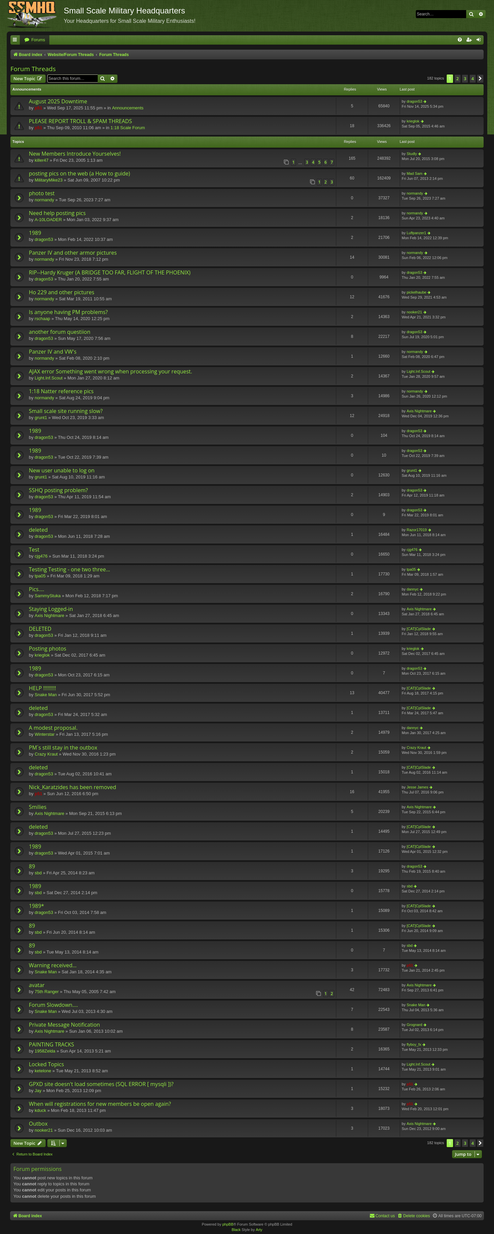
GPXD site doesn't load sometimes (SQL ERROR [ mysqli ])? (101, 1084)
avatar (37, 985)
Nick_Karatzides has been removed (72, 787)
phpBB (227, 1224)
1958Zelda (45, 1050)
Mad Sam (415, 173)
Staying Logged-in (51, 609)
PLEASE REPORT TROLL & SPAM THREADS (80, 121)
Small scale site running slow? (66, 411)
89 (32, 866)
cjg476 (41, 556)
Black (236, 1230)
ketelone (43, 1070)
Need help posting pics (57, 213)
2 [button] (457, 78)
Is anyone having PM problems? (68, 312)
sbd (38, 872)
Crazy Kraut (46, 754)
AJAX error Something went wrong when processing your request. (110, 371)
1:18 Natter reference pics (61, 391)
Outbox (38, 1123)
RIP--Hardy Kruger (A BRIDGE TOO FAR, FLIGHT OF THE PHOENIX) (110, 272)
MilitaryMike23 (48, 180)
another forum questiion (59, 332)
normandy (44, 199)
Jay (38, 1090)
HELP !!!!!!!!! (42, 688)
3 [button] (465, 78)
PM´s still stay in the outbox (63, 747)
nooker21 (414, 312)
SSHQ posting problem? (58, 490)
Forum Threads (33, 68)
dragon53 (415, 101)
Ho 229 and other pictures (61, 292)
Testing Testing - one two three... (69, 569)
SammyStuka (47, 595)
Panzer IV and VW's (53, 351)
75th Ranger (47, 991)
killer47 (41, 160)
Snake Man (46, 694)
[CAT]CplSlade (419, 629)
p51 (38, 107)
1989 (35, 233)
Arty (259, 1230)
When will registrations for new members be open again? (100, 1104)
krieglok (413, 121)
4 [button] (473, 78)
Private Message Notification (64, 1024)
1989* (36, 906)
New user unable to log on (62, 470)
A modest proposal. (53, 727)
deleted (38, 529)
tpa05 (40, 575)
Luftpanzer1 (416, 233)
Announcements (128, 107)
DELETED (40, 628)
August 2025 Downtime (58, 101)
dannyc (412, 589)
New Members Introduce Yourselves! (75, 153)
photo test (42, 193)
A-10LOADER (48, 219)
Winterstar (44, 734)
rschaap (42, 318)
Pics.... (36, 589)
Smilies (37, 807)
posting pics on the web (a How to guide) (79, 173)
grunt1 (41, 417)
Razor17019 (417, 530)
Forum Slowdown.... (53, 1005)
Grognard (414, 1025)
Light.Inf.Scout (48, 377)
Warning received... (53, 965)
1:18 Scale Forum (127, 127)
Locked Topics (46, 1064)
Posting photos (47, 648)
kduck (40, 1110)
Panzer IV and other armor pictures (73, 252)
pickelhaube (417, 292)
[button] (480, 78)
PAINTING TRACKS (51, 1044)
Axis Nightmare (419, 411)
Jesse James (417, 787)
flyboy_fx (414, 1044)
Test (34, 549)
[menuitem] (34, 40)
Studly (412, 154)
